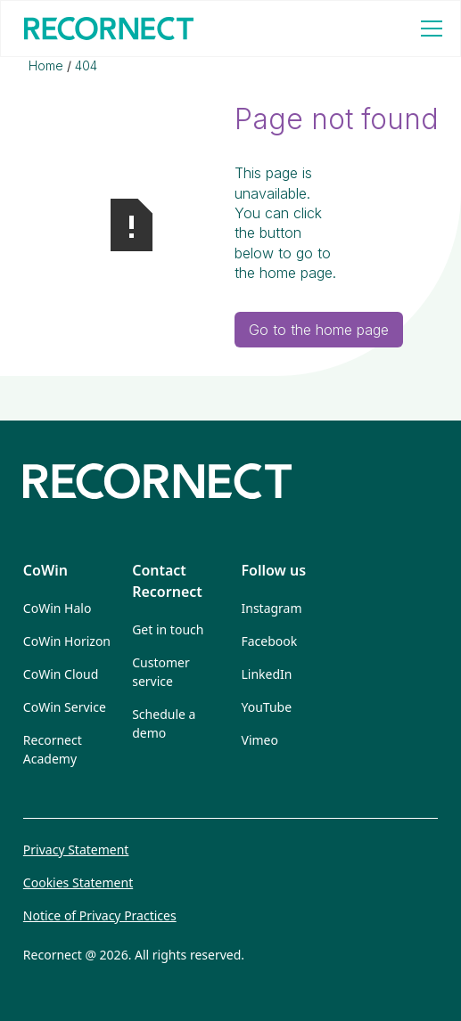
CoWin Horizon (67, 641)
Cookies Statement (78, 882)
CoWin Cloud (60, 674)
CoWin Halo (57, 608)
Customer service (161, 672)
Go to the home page (319, 330)
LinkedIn (267, 674)
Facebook (270, 641)
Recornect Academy (52, 749)
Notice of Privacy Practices (100, 915)
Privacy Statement (76, 849)
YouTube (267, 706)
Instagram (272, 608)
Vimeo (260, 739)
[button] (428, 28)
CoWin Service (64, 706)
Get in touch (167, 629)
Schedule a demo (163, 723)
